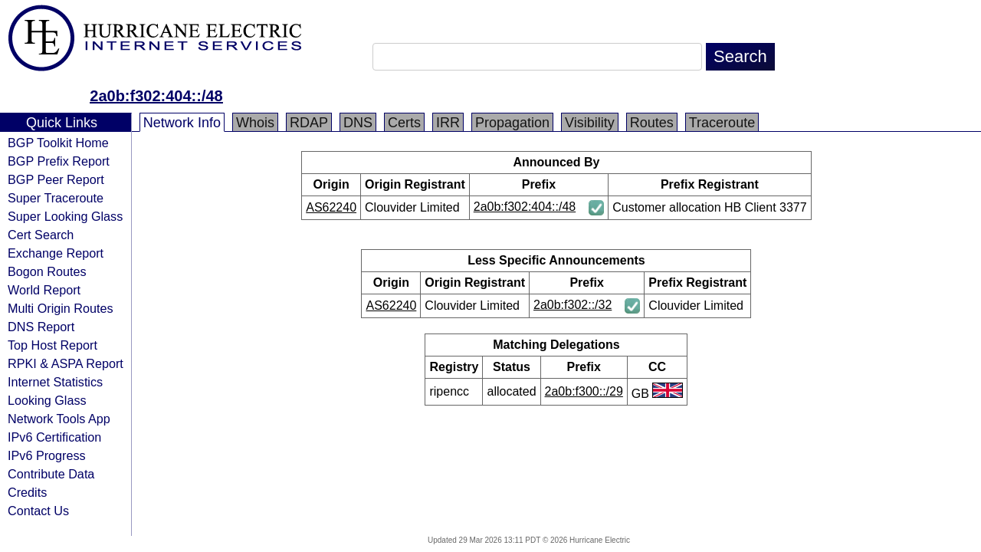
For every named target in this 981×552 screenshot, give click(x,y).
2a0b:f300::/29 (584, 391)
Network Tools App (59, 419)
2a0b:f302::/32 (572, 304)
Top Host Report (52, 345)
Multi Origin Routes (60, 308)
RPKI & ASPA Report (65, 363)
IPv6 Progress (47, 455)
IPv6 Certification (54, 437)
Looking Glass (47, 400)
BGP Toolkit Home (58, 143)
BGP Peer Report (56, 179)
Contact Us (38, 511)
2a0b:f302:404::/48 (156, 95)
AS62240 (331, 207)
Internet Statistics (55, 382)
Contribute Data (51, 474)
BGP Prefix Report (59, 161)
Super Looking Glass (65, 216)
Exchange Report (55, 253)
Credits (27, 492)
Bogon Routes (47, 271)
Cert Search (41, 235)
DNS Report (41, 327)
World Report (44, 290)
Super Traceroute (55, 198)
